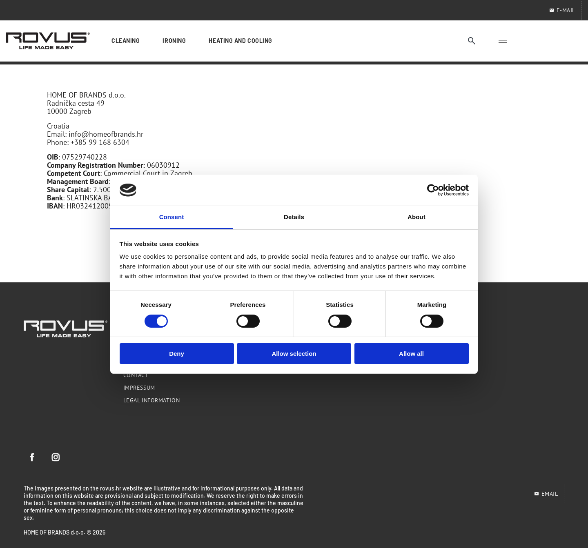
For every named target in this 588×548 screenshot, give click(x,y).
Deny (176, 353)
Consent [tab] (171, 216)
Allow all (411, 353)
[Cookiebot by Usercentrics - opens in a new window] (433, 190)
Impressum (139, 387)
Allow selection (294, 353)
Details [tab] (294, 216)
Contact (136, 375)
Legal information (151, 400)
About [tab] (416, 216)
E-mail (562, 10)
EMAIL (546, 493)
